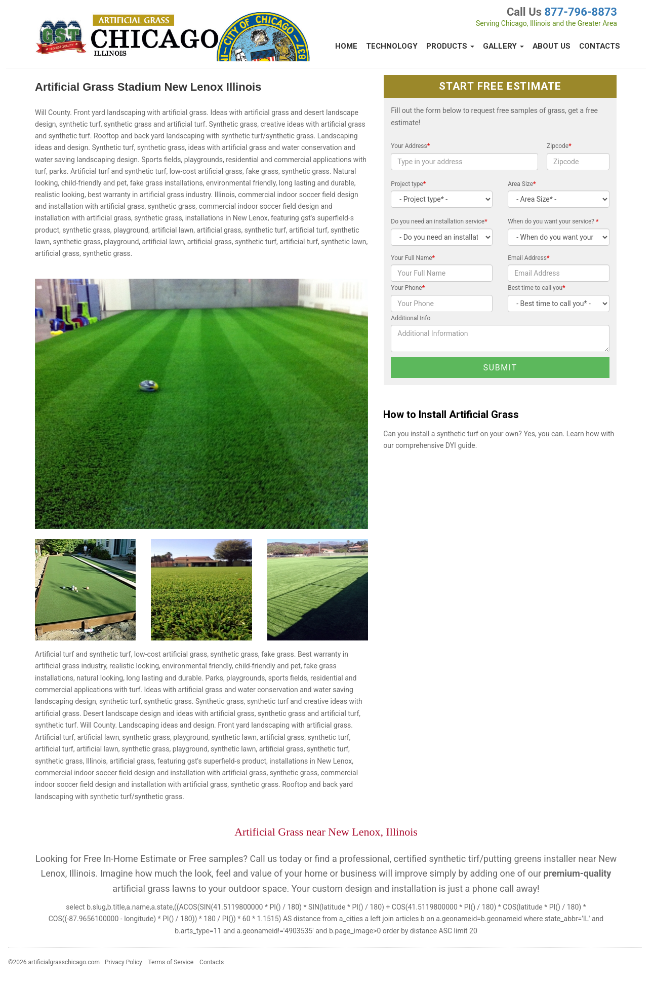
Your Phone (408, 287)
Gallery (503, 46)
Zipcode (559, 145)
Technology (392, 46)
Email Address (528, 257)
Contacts (599, 46)
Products (450, 46)
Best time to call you (536, 287)
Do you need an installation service (439, 221)
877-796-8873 (580, 12)
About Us (551, 46)
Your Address (410, 145)
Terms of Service (170, 962)
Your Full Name (413, 257)
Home (346, 46)
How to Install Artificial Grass (451, 414)
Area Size (522, 183)
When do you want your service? (553, 221)
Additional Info (410, 318)
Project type (408, 183)
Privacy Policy (123, 962)
